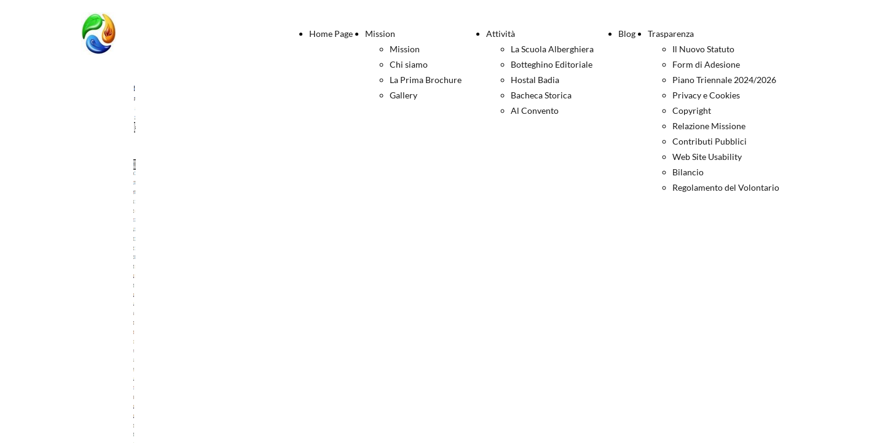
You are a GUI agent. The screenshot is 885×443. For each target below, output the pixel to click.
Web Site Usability (707, 156)
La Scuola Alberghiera (552, 49)
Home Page (331, 33)
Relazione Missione (708, 126)
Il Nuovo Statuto (703, 49)
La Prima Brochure (426, 79)
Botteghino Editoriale (551, 64)
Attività (500, 33)
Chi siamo (409, 64)
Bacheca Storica (541, 95)
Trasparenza (671, 33)
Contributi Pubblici (709, 141)
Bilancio (688, 172)
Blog (626, 33)
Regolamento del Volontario (725, 187)
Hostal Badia (535, 79)
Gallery (403, 95)
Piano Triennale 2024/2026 (724, 79)
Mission (380, 33)
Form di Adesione (706, 64)
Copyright (691, 110)
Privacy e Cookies (706, 95)
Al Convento (535, 110)
